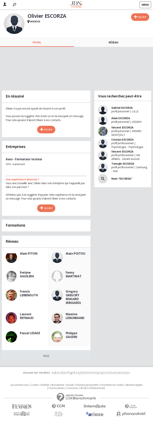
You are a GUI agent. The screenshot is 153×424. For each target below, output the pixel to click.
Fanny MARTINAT (74, 274)
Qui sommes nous (19, 385)
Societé (70, 385)
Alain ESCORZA (120, 118)
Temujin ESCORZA (122, 163)
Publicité (45, 385)
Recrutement (58, 385)
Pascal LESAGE (30, 333)
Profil (37, 42)
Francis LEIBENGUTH (29, 293)
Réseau (113, 42)
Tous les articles (56, 388)
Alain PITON (28, 253)
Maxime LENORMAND (75, 316)
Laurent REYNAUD (27, 316)
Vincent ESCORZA (122, 127)
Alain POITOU (75, 253)
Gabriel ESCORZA (122, 108)
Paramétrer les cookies (112, 385)
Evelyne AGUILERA (27, 274)
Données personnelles (87, 385)
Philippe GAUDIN (71, 335)
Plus (46, 355)
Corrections (72, 388)
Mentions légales (134, 385)
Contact (35, 385)
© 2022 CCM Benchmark (92, 388)
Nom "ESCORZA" (121, 178)
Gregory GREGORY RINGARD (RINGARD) (73, 297)
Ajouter (142, 17)
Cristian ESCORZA (122, 139)
